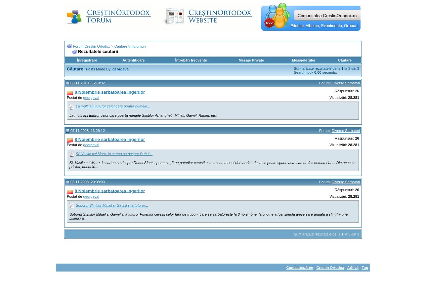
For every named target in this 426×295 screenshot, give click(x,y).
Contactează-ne (299, 268)
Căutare (345, 60)
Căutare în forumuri (130, 46)
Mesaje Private (251, 60)
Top (365, 268)
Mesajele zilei (303, 60)
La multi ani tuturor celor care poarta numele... (113, 106)
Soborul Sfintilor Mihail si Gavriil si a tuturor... (112, 205)
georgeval (91, 98)
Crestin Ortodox (330, 268)
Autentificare (133, 60)
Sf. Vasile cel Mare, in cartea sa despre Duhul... (114, 154)
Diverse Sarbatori (346, 83)
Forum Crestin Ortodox (91, 46)
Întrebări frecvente (191, 60)
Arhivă (353, 268)
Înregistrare (87, 60)
